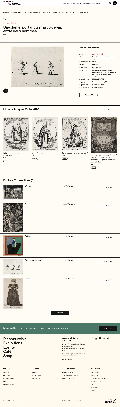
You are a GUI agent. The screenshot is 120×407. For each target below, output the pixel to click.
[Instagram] (96, 338)
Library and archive (9, 384)
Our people (7, 375)
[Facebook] (92, 338)
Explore (107, 187)
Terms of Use (17, 401)
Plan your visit (14, 339)
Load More (60, 313)
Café (7, 351)
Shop (7, 355)
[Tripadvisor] (104, 338)
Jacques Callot (9, 23)
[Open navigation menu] (115, 3)
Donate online (37, 375)
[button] (16, 143)
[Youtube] (100, 338)
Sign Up (108, 328)
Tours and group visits (98, 378)
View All (108, 110)
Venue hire (94, 387)
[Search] (110, 3)
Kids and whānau (67, 372)
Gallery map (95, 372)
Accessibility (95, 375)
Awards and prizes (68, 378)
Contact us (94, 390)
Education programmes (70, 375)
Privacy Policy (7, 401)
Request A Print (91, 95)
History (5, 381)
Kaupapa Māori (8, 378)
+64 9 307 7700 (67, 359)
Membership (36, 378)
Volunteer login (96, 381)
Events (9, 347)
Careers (93, 384)
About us (6, 372)
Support (35, 372)
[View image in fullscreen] (5, 91)
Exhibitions (12, 343)
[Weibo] (108, 338)
